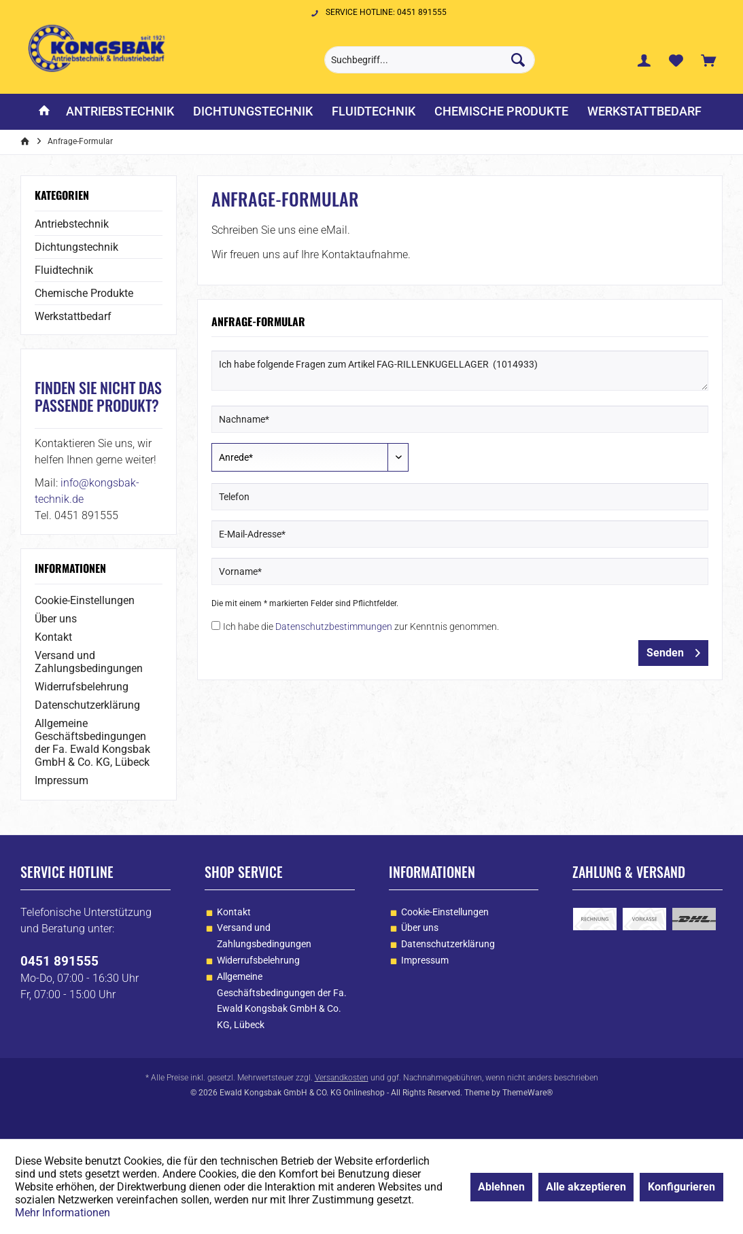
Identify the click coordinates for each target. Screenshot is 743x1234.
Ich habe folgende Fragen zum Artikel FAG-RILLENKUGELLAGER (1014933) (459, 371)
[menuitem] (708, 59)
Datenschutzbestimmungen (333, 626)
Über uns (56, 618)
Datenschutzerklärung (87, 705)
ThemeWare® (527, 1092)
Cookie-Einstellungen (85, 600)
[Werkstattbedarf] (644, 112)
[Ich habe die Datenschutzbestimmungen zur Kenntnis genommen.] (215, 625)
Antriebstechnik (72, 223)
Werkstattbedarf (73, 316)
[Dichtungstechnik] (253, 112)
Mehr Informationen (62, 1212)
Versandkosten (341, 1077)
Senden (673, 650)
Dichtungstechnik (76, 247)
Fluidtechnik (64, 270)
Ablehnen (501, 1186)
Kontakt (53, 637)
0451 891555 (59, 961)
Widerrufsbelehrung (81, 686)
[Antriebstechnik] (120, 112)
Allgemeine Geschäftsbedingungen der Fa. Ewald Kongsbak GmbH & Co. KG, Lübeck (92, 743)
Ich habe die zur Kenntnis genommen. (361, 626)
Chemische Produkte (84, 293)
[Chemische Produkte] (501, 112)
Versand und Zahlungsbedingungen (89, 662)
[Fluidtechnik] (373, 112)
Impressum (61, 780)
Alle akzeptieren (586, 1186)
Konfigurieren (681, 1186)
